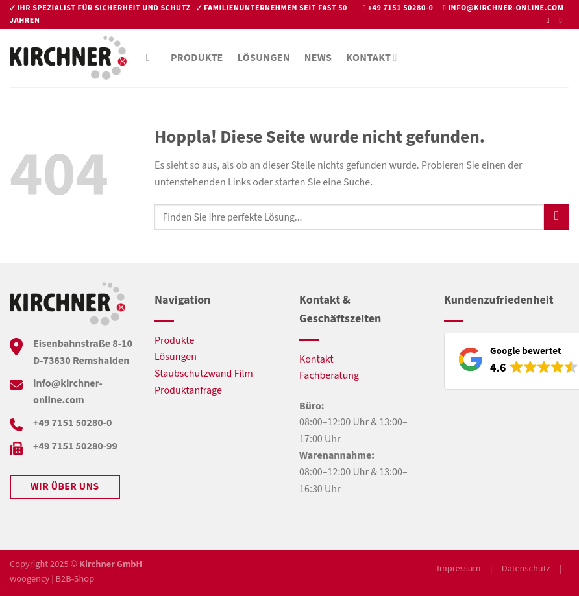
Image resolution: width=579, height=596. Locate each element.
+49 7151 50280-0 (401, 8)
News (318, 58)
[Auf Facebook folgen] (550, 20)
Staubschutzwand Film (203, 373)
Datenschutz (526, 568)
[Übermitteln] (556, 217)
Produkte (197, 58)
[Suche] (151, 57)
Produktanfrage (188, 390)
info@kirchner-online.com (505, 8)
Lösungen (264, 58)
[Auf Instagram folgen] (563, 20)
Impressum (459, 568)
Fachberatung (329, 375)
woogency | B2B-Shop (52, 579)
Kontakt (371, 58)
